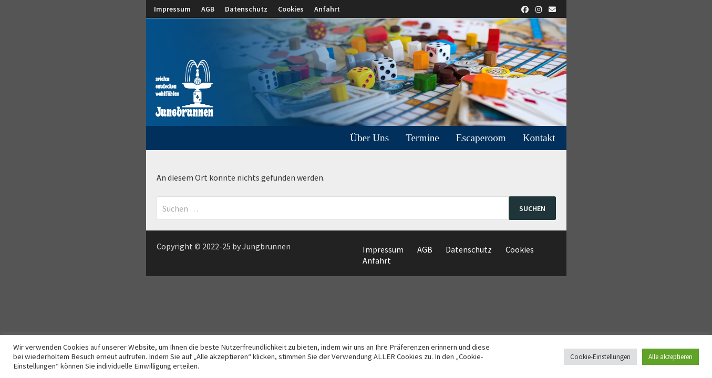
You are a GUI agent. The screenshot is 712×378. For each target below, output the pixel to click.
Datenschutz (246, 9)
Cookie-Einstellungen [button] (600, 356)
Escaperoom (481, 137)
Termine (422, 137)
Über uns (369, 137)
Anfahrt (327, 9)
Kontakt (539, 137)
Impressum (172, 9)
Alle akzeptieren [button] (670, 356)
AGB (207, 9)
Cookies (291, 9)
